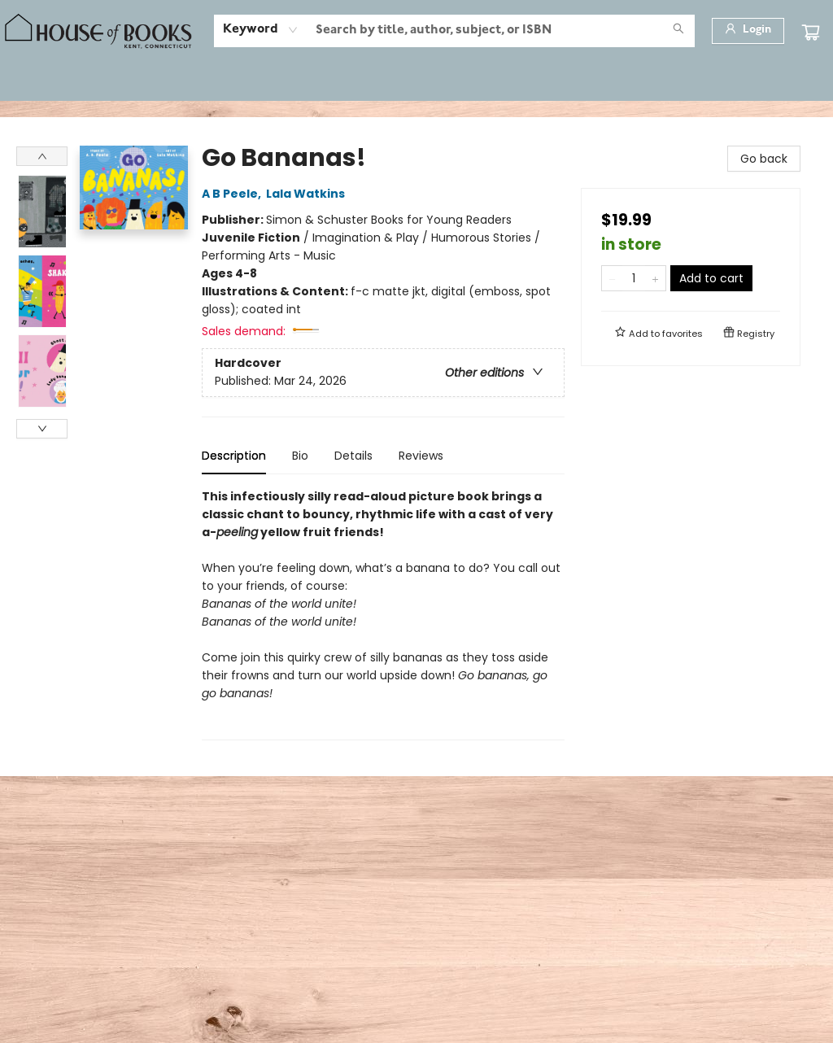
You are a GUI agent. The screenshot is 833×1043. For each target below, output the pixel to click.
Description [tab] (234, 455)
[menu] (416, 82)
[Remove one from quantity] (612, 278)
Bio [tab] (300, 455)
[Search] (678, 31)
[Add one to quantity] (655, 278)
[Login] (748, 31)
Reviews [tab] (421, 455)
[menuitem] (43, 82)
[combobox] (260, 30)
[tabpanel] (383, 613)
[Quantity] (633, 278)
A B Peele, (234, 193)
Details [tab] (353, 455)
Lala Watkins (308, 193)
